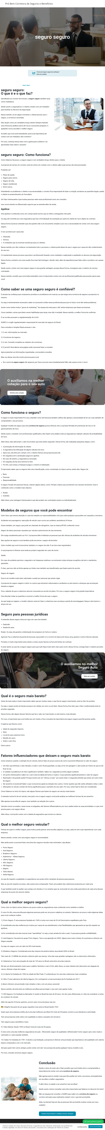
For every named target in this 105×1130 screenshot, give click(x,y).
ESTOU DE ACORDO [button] (95, 1126)
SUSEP (36, 318)
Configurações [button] (82, 1127)
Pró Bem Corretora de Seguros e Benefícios (29, 3)
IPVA (26, 536)
